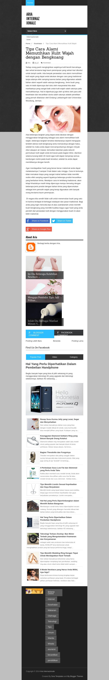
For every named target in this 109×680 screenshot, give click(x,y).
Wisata (51, 643)
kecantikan (53, 655)
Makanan (52, 610)
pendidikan (53, 660)
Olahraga (52, 616)
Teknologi (52, 621)
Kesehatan (53, 605)
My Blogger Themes (75, 676)
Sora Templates (57, 676)
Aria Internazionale (32, 18)
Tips (50, 627)
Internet (51, 599)
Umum (51, 632)
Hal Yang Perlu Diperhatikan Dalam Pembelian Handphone (51, 365)
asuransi (52, 649)
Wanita (51, 638)
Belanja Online (51, 593)
